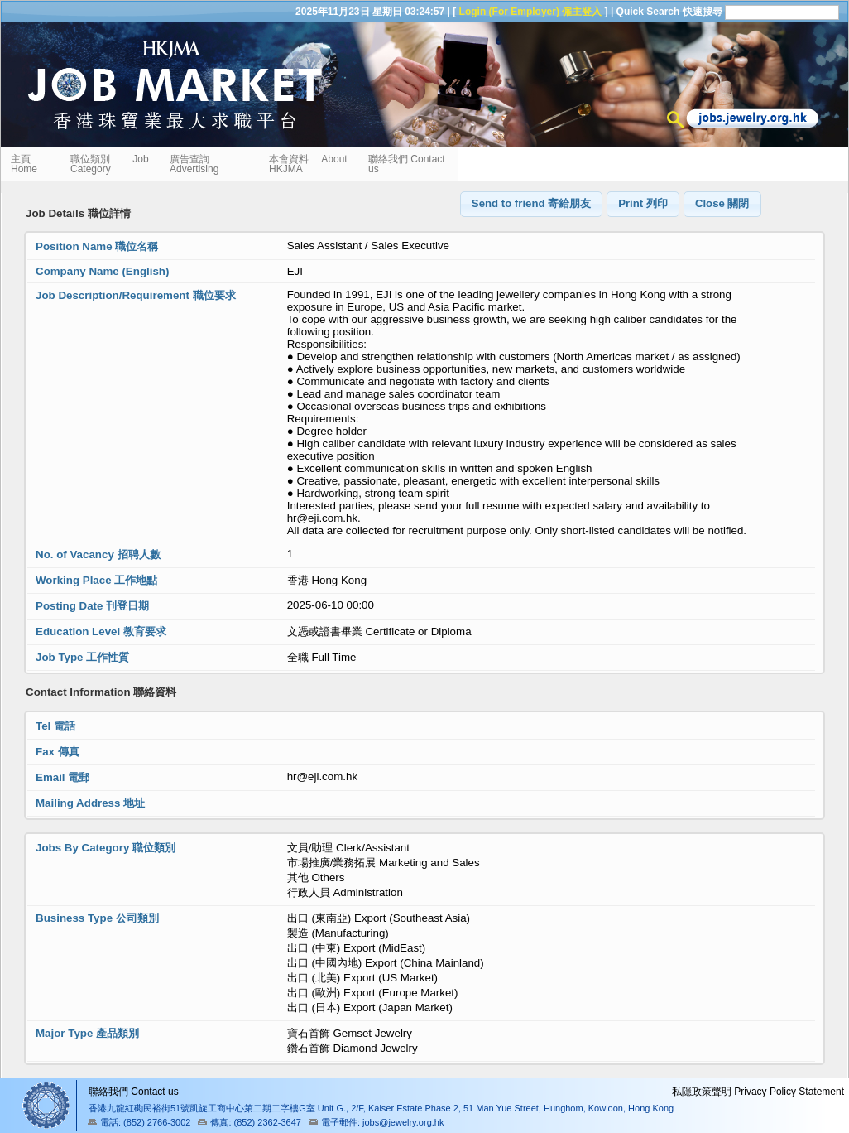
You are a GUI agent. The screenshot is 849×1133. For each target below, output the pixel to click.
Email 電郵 (62, 777)
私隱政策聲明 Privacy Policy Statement (758, 1091)
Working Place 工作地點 (96, 580)
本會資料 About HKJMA (308, 164)
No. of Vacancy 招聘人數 (98, 554)
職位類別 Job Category (109, 164)
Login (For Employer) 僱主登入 (530, 11)
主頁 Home (26, 164)
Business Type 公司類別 (97, 918)
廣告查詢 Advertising (194, 164)
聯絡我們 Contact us (406, 164)
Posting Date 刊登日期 (92, 606)
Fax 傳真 (57, 751)
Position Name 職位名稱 (97, 246)
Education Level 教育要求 (101, 631)
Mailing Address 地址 (90, 803)
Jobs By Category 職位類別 (105, 847)
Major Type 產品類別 (87, 1033)
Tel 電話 (55, 726)
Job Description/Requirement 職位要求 (136, 295)
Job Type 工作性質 (82, 657)
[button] (531, 204)
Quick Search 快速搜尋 (669, 11)
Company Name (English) (102, 271)
